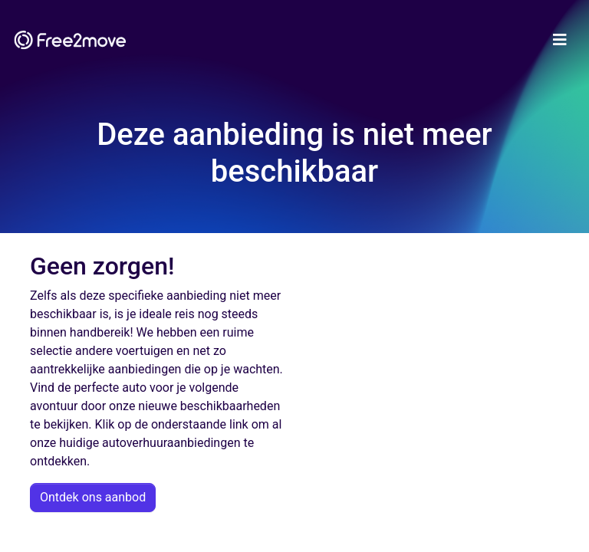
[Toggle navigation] (560, 39)
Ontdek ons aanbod (93, 497)
